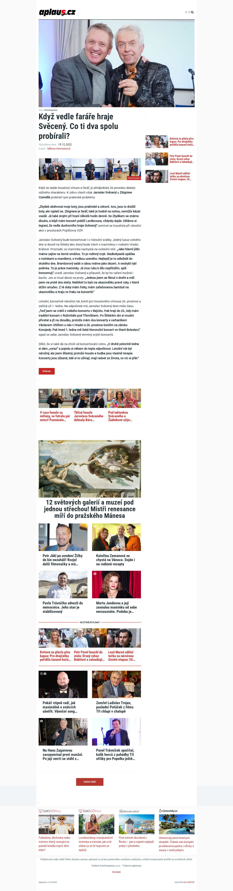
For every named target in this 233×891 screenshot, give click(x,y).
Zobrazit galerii (134, 178)
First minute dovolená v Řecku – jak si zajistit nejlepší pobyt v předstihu (136, 842)
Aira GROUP (189, 882)
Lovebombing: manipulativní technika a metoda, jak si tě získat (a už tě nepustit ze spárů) (96, 844)
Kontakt (116, 872)
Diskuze (47, 371)
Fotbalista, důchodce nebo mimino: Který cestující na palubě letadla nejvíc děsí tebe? (54, 844)
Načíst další (90, 782)
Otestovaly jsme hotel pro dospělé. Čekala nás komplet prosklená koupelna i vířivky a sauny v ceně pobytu (176, 844)
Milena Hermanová (58, 148)
